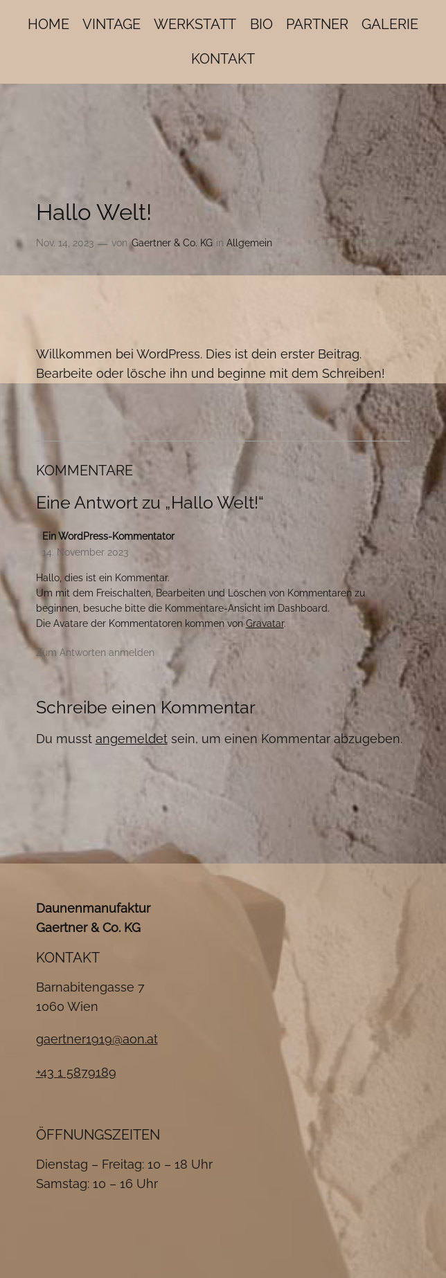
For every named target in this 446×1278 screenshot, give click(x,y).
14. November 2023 (85, 552)
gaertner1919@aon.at (97, 1039)
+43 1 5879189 (76, 1072)
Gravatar (265, 623)
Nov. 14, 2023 (64, 242)
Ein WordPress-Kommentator (108, 536)
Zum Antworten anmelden (95, 652)
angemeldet (132, 738)
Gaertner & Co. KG (172, 242)
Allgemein (249, 242)
